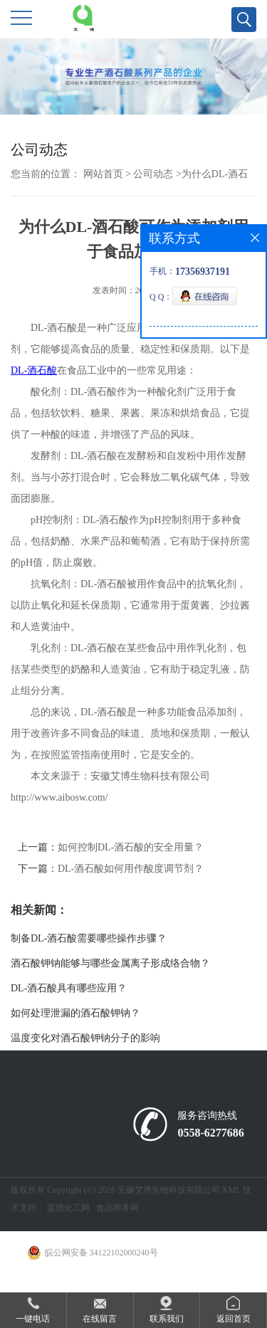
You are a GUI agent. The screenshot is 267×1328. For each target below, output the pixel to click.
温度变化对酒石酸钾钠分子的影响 (85, 1038)
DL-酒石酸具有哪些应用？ (69, 988)
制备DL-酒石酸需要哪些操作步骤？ (89, 938)
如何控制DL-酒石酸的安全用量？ (131, 847)
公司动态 (153, 174)
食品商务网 (117, 1208)
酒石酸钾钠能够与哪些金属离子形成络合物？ (110, 963)
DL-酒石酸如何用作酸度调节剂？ (131, 868)
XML (231, 1190)
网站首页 (103, 174)
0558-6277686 (210, 1133)
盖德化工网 (68, 1208)
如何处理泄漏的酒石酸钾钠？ (75, 1013)
